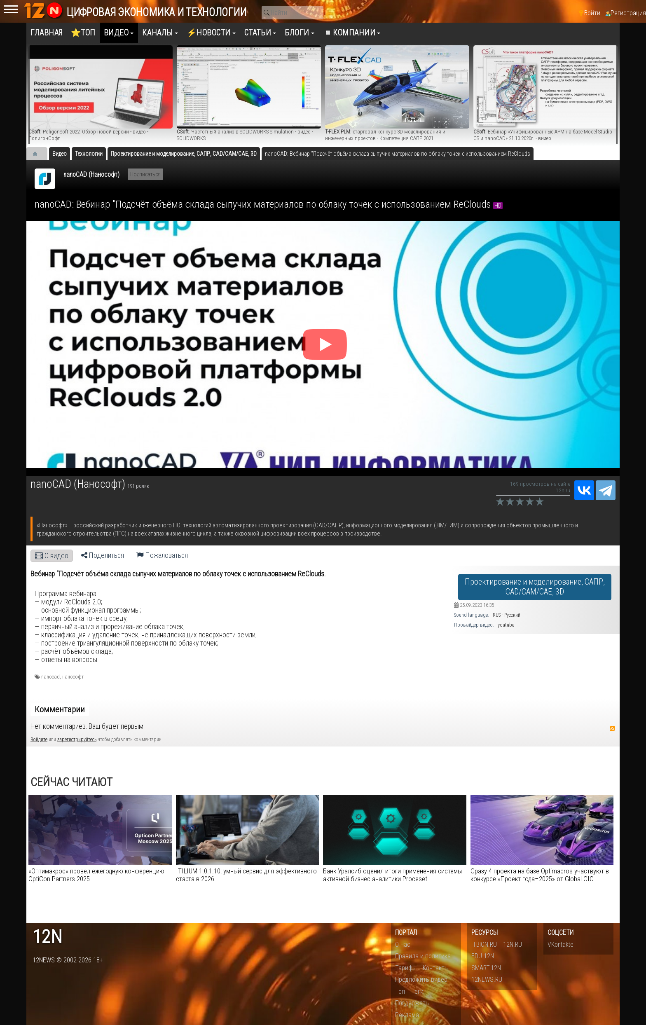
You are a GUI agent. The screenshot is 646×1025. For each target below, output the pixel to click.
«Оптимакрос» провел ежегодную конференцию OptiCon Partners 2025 (96, 875)
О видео (51, 556)
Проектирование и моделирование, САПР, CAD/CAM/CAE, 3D (535, 587)
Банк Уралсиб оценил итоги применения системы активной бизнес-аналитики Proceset (392, 875)
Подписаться (145, 174)
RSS (612, 728)
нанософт (73, 677)
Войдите (38, 739)
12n (47, 937)
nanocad (50, 677)
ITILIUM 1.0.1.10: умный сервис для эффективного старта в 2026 (246, 875)
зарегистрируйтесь (76, 739)
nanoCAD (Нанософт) (91, 174)
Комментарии (60, 709)
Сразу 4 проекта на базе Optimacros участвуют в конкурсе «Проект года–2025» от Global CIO (539, 875)
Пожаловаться (162, 555)
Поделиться (102, 555)
